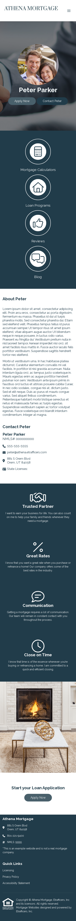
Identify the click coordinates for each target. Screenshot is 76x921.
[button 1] (38, 154)
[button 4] (38, 262)
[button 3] (38, 226)
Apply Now (22, 101)
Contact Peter (52, 101)
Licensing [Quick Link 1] (8, 870)
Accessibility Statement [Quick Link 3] (16, 883)
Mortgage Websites (28, 907)
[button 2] (38, 190)
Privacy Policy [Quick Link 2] (11, 876)
